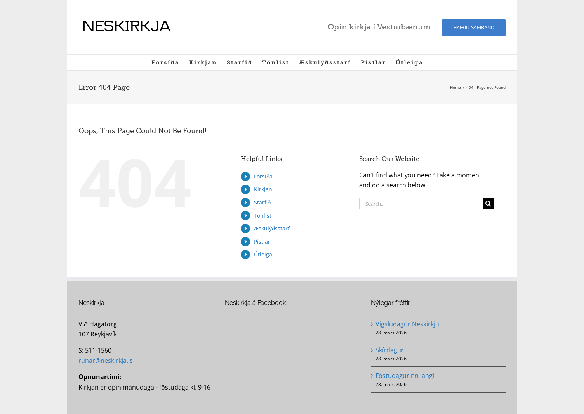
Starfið (262, 202)
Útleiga (263, 254)
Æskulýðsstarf (272, 228)
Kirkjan (263, 189)
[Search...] (421, 203)
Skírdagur (389, 350)
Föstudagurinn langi (404, 375)
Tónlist (262, 215)
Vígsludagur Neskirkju (407, 324)
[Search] (488, 203)
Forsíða (263, 176)
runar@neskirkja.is (105, 360)
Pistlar (262, 241)
